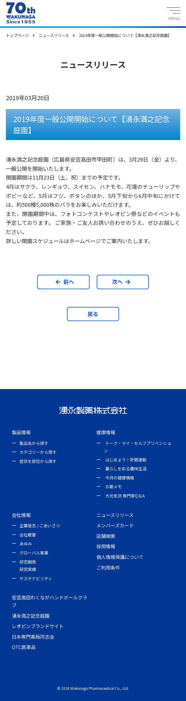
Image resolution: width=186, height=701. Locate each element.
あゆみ (25, 544)
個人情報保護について (120, 556)
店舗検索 (105, 535)
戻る (93, 314)
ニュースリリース (115, 514)
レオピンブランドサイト (38, 626)
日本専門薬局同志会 (33, 636)
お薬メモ (113, 486)
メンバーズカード (115, 525)
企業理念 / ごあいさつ (39, 525)
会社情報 (21, 514)
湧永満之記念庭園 (31, 615)
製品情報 (21, 432)
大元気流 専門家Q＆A (125, 496)
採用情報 (105, 546)
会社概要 (27, 535)
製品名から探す (33, 443)
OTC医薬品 (24, 646)
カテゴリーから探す (38, 452)
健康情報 (105, 432)
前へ (65, 281)
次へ (121, 281)
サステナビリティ (35, 578)
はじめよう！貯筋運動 (126, 460)
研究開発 (27, 562)
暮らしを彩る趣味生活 (126, 468)
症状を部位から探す (38, 461)
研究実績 (27, 569)
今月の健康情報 (119, 478)
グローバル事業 (33, 553)
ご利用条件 (108, 567)
